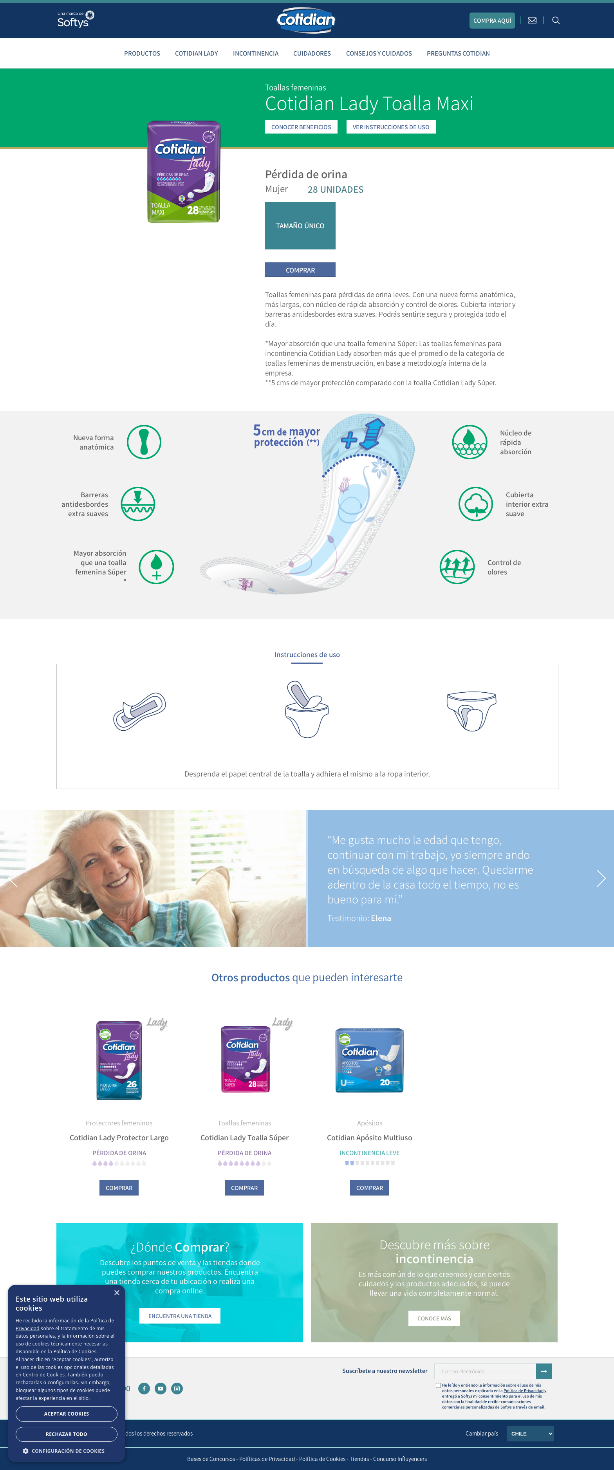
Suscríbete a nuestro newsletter (385, 1371)
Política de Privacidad (524, 1390)
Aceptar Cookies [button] (66, 1413)
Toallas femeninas (244, 1122)
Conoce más (434, 1318)
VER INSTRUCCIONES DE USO (391, 127)
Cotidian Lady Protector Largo (119, 1137)
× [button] (116, 1293)
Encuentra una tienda (179, 1316)
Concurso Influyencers (400, 1459)
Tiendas (359, 1459)
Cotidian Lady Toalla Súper (244, 1137)
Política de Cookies (322, 1459)
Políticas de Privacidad (267, 1459)
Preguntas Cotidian (458, 53)
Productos (142, 53)
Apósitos (369, 1122)
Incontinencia (255, 53)
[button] (13, 879)
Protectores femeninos (119, 1122)
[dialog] (66, 1373)
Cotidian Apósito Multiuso (369, 1137)
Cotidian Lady (196, 53)
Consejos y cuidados (379, 53)
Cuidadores (312, 53)
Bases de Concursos (211, 1459)
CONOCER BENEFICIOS (301, 127)
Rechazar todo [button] (66, 1434)
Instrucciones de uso (307, 654)
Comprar (300, 269)
